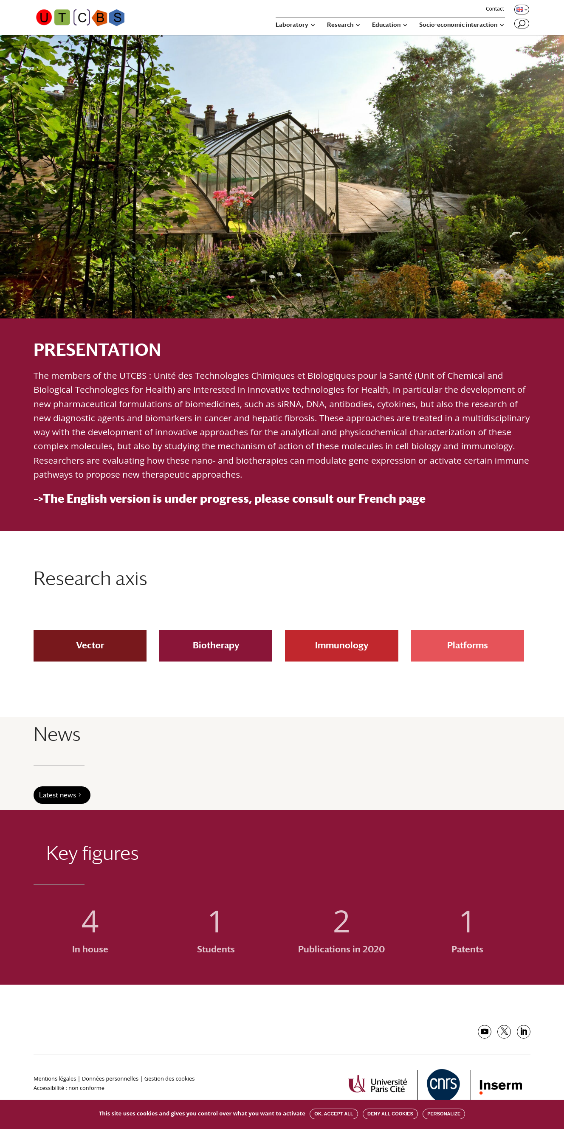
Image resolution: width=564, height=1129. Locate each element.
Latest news (57, 795)
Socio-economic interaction (458, 25)
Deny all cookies (390, 1113)
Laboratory (292, 25)
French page (392, 498)
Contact (495, 9)
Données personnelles (110, 1078)
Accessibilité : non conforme (69, 1088)
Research (340, 25)
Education (386, 25)
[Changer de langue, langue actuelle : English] (521, 9)
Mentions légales (55, 1078)
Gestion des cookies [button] (169, 1078)
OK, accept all (333, 1113)
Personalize (443, 1113)
